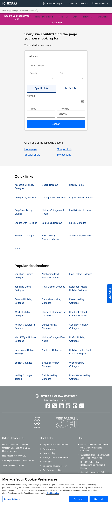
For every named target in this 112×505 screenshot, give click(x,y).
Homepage (30, 149)
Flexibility (64, 108)
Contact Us (72, 3)
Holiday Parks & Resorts (44, 17)
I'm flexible (70, 88)
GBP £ (84, 3)
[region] (56, 489)
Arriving (31, 96)
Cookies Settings (12, 499)
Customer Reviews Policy (55, 466)
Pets (62, 73)
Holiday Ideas (87, 17)
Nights (32, 108)
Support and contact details (55, 445)
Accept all (78, 499)
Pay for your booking (52, 470)
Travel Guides (102, 17)
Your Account (100, 3)
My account (64, 154)
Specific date (41, 88)
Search (56, 123)
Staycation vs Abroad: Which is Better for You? (94, 473)
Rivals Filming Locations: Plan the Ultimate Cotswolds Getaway (94, 448)
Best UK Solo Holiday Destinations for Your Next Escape (92, 465)
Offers (75, 17)
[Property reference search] (36, 10)
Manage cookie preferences (56, 457)
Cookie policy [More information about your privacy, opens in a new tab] (53, 493)
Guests (33, 73)
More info (47, 462)
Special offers (32, 154)
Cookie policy (49, 453)
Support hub (64, 149)
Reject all (98, 499)
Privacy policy (49, 449)
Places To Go (63, 17)
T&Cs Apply (56, 23)
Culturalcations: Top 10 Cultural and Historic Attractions (95, 456)
